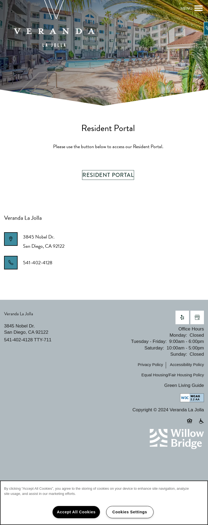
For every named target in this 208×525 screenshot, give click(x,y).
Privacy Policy (150, 364)
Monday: (178, 335)
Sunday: (178, 354)
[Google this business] (197, 317)
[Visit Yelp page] (182, 317)
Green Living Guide (184, 385)
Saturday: (154, 348)
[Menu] (191, 8)
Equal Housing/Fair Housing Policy (172, 375)
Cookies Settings (129, 512)
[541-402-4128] (201, 28)
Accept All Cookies (76, 512)
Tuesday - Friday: (149, 341)
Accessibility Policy (187, 364)
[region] (104, 503)
